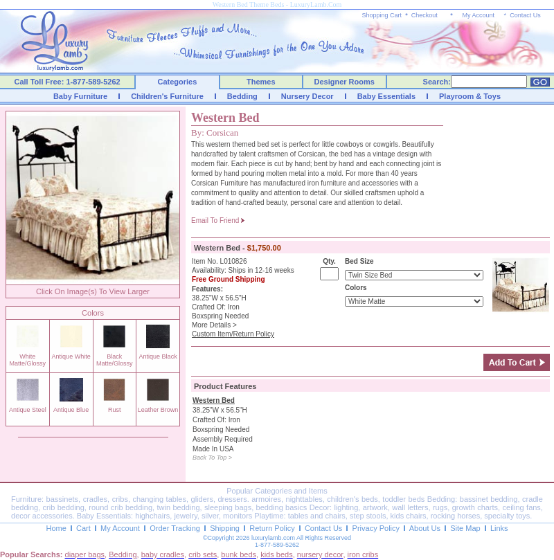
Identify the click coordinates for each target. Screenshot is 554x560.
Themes (261, 82)
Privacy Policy (376, 528)
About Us (424, 528)
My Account (478, 15)
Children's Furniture (167, 96)
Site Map (465, 528)
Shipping (225, 528)
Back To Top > (212, 457)
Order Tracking (175, 528)
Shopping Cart (382, 15)
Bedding (242, 96)
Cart (83, 528)
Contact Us (525, 15)
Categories (177, 82)
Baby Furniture (80, 96)
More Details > (214, 325)
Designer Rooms (344, 82)
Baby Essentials (386, 96)
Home (56, 528)
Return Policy (271, 528)
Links (499, 528)
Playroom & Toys (470, 96)
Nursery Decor (307, 96)
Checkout (424, 15)
